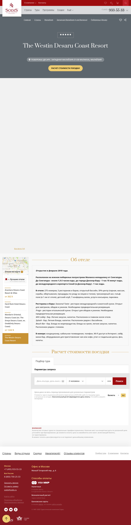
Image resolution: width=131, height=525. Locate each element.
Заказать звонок (11, 483)
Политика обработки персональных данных (14, 501)
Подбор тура (100, 453)
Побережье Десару (99, 20)
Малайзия (48, 20)
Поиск (119, 381)
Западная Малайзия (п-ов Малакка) (72, 20)
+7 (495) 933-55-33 (12, 469)
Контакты (124, 453)
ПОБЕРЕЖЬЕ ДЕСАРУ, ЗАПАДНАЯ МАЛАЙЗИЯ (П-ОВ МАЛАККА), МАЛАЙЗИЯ (66, 59)
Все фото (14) (19, 249)
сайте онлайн (57, 504)
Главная (27, 20)
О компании (29, 3)
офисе (40, 504)
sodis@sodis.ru (10, 490)
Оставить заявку (11, 486)
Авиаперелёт (52, 453)
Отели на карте (12, 271)
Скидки (37, 453)
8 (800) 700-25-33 (12, 476)
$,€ (123, 395)
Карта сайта (9, 496)
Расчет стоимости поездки (65, 68)
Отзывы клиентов (74, 453)
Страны (37, 20)
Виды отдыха (22, 453)
